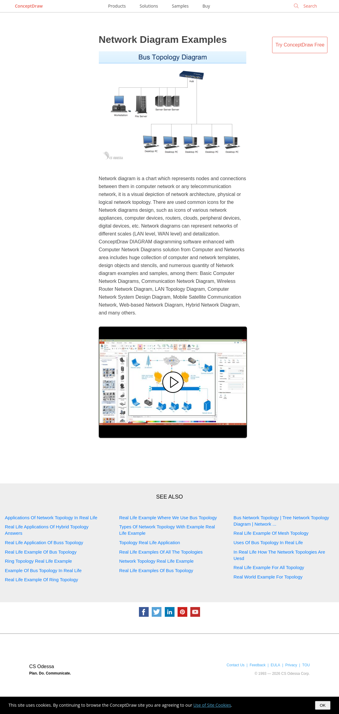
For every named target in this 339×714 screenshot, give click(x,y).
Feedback (257, 665)
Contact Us (235, 665)
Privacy (291, 665)
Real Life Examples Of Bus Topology (156, 570)
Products (117, 6)
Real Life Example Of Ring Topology (41, 579)
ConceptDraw (29, 6)
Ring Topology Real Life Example (38, 561)
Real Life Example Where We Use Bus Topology (168, 517)
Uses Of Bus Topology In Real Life (268, 542)
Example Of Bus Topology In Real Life (43, 570)
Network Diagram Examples (163, 39)
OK (323, 705)
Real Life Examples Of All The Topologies (161, 551)
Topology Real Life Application (149, 542)
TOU (306, 665)
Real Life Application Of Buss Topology (44, 542)
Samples (180, 6)
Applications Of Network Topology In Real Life (51, 517)
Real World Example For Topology (268, 576)
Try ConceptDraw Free (299, 44)
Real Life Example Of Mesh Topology (271, 533)
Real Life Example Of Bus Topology (41, 551)
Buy (206, 6)
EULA (275, 665)
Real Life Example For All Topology (268, 567)
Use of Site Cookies (212, 705)
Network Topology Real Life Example (156, 561)
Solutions (149, 6)
